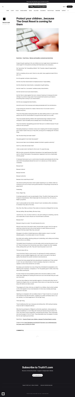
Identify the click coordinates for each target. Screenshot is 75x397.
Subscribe (70, 6)
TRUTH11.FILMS (50, 10)
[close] (74, 1)
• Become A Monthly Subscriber (46, 385)
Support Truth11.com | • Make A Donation (30, 385)
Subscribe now (37, 375)
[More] (68, 11)
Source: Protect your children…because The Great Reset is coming (39, 319)
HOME (7, 10)
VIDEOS (30, 10)
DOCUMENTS (43, 10)
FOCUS (17, 10)
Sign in (64, 6)
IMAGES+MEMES (23, 10)
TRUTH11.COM (6, 22)
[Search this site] (3, 7)
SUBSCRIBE (57, 10)
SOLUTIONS (36, 10)
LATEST (12, 10)
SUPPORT (64, 10)
